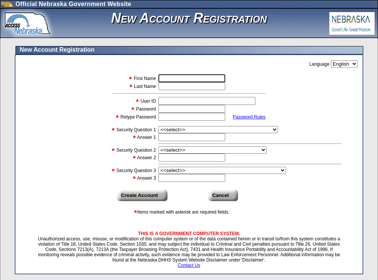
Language (320, 64)
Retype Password (138, 117)
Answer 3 (146, 178)
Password (146, 109)
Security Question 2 (135, 150)
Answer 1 (146, 137)
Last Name (144, 86)
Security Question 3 (135, 170)
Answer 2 (146, 157)
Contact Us (189, 265)
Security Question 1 (135, 129)
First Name (144, 78)
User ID (148, 101)
